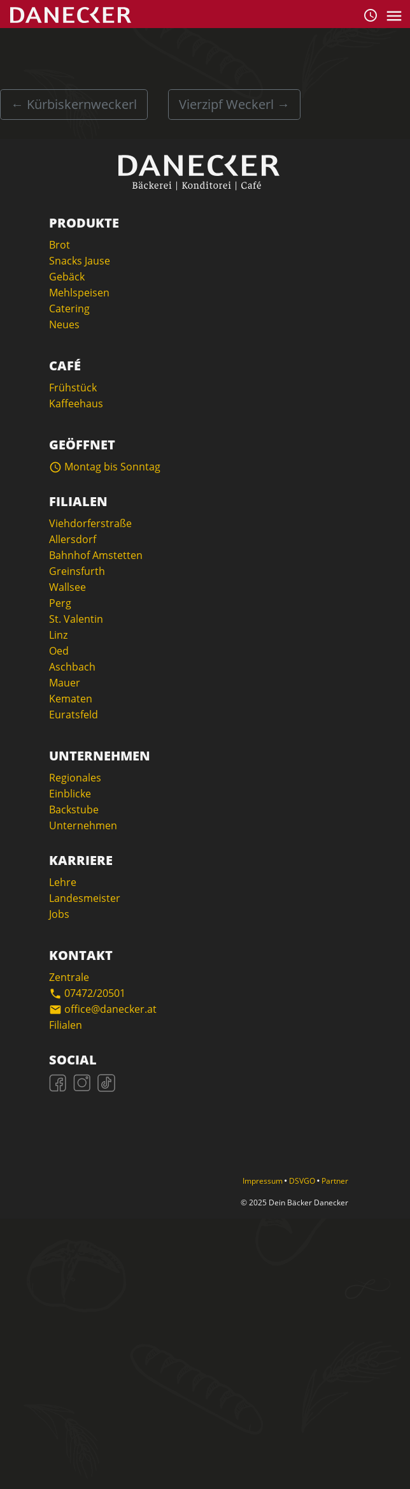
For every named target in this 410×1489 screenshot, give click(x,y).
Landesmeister (84, 898)
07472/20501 (87, 993)
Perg (60, 603)
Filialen (65, 1025)
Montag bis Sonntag (104, 467)
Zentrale (69, 977)
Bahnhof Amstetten (96, 555)
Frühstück (73, 388)
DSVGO (303, 1180)
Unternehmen (83, 825)
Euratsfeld (73, 715)
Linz (58, 635)
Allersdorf (72, 539)
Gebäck (67, 277)
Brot (59, 245)
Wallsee (67, 587)
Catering (69, 308)
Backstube (74, 810)
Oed (59, 651)
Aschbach (72, 667)
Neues (64, 324)
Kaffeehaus (76, 403)
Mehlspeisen (79, 293)
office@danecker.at (103, 1009)
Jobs (59, 914)
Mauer (64, 683)
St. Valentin (76, 619)
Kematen (70, 699)
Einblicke (70, 794)
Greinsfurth (77, 571)
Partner (335, 1180)
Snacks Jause (79, 261)
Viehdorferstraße (90, 523)
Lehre (62, 882)
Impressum (264, 1180)
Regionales (75, 778)
